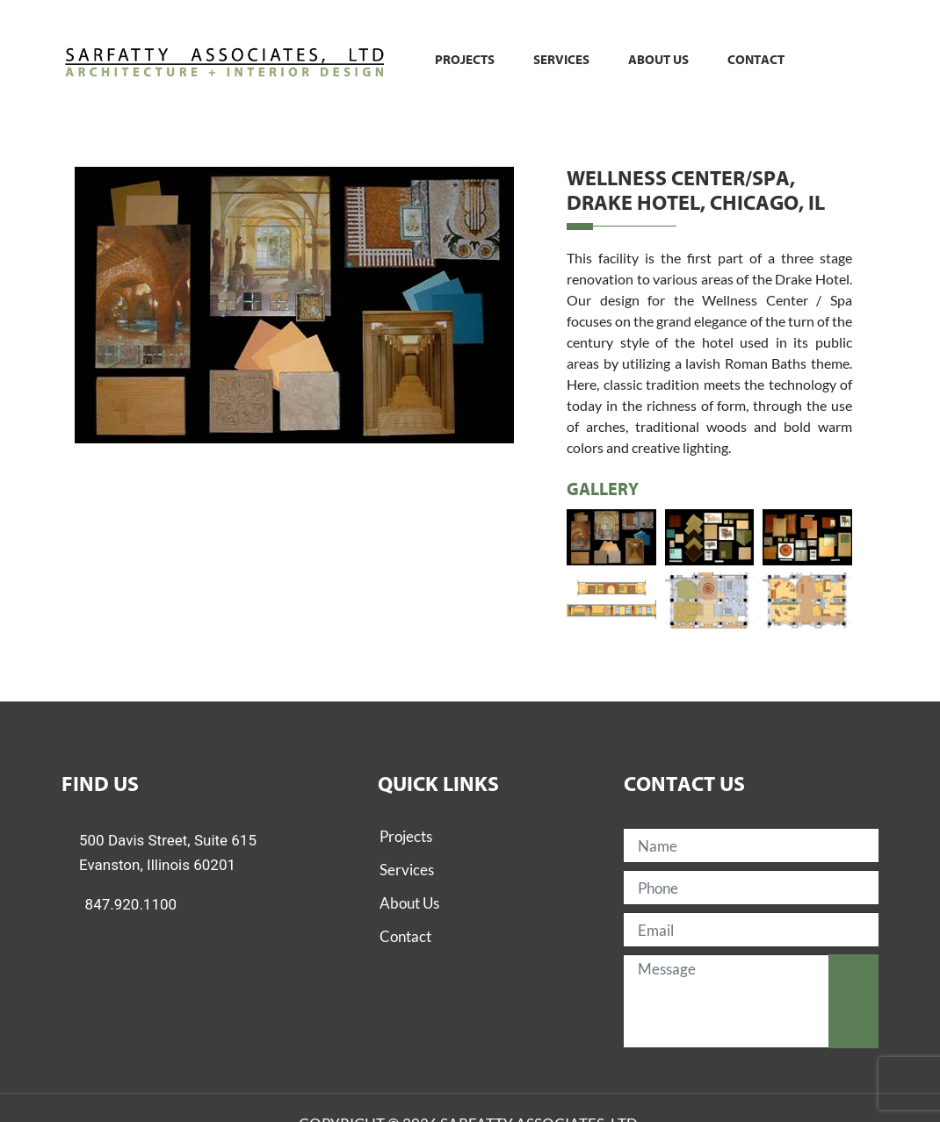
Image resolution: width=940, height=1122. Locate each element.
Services (561, 60)
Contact (756, 60)
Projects (465, 60)
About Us (409, 903)
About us (658, 60)
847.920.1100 (131, 904)
